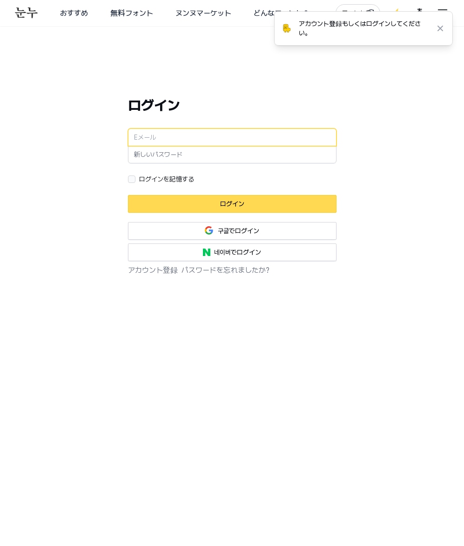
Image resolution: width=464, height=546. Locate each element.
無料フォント (131, 13)
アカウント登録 (153, 270)
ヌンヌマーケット (203, 13)
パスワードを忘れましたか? (225, 270)
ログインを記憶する (167, 179)
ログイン (232, 204)
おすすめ (74, 13)
